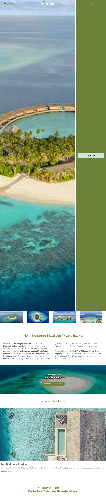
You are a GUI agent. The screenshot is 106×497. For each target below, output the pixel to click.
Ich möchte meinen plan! (53, 384)
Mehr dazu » (6, 471)
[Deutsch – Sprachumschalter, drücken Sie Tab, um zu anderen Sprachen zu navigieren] (11, 3)
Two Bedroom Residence (15, 464)
